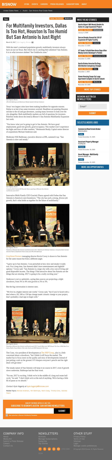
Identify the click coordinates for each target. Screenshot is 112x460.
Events (35, 4)
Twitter (44, 449)
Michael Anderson (23, 391)
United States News (10, 11)
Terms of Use (79, 439)
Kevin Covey (45, 391)
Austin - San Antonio (56, 18)
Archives (42, 436)
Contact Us (8, 446)
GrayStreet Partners (14, 256)
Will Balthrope (35, 391)
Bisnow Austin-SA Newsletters (86, 98)
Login (76, 443)
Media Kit (7, 439)
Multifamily (68, 18)
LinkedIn (49, 449)
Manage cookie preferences (85, 446)
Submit (92, 113)
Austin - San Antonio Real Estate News (37, 11)
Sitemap (77, 441)
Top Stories (43, 443)
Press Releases (57, 4)
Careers (44, 4)
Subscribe (42, 441)
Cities (26, 4)
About (84, 4)
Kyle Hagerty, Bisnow (24, 42)
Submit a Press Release (13, 441)
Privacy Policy (79, 436)
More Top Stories (92, 89)
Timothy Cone (55, 391)
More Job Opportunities (92, 167)
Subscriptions (72, 4)
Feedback (58, 449)
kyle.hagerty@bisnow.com (38, 386)
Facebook (40, 449)
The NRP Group (47, 353)
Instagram (54, 449)
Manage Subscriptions (47, 439)
